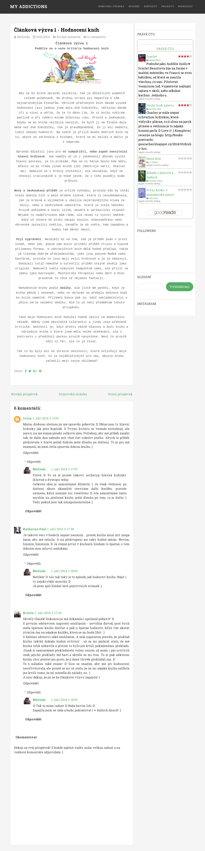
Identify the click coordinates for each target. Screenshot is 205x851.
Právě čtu (165, 49)
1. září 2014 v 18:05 (64, 700)
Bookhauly (185, 6)
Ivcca (27, 418)
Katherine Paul (34, 529)
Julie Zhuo (153, 198)
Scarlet (151, 56)
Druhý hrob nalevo (160, 105)
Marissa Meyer (155, 60)
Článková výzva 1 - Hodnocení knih (56, 30)
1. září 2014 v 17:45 (48, 613)
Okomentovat (26, 737)
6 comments (96, 37)
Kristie (28, 613)
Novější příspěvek (24, 394)
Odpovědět (31, 453)
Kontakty (150, 6)
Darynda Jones (155, 109)
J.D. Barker (153, 162)
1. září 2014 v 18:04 (64, 571)
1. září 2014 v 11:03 (46, 418)
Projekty (167, 6)
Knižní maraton (69, 37)
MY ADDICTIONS (28, 6)
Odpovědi (34, 462)
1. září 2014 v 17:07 (64, 469)
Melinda (39, 469)
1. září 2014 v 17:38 (60, 529)
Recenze (134, 6)
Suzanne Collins (155, 181)
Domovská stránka (111, 6)
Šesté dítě (153, 159)
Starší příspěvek (120, 394)
